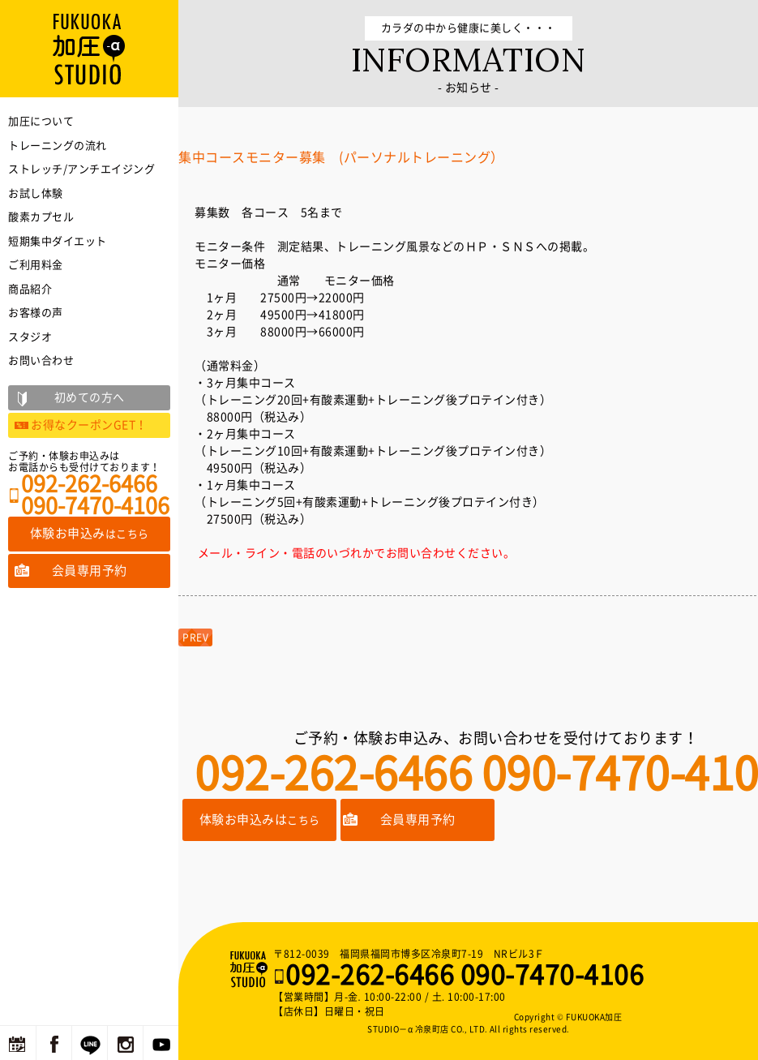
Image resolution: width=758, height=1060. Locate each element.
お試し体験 (35, 193)
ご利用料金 (35, 265)
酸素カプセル (41, 217)
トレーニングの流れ (57, 145)
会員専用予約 (418, 819)
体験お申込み (89, 533)
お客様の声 (35, 312)
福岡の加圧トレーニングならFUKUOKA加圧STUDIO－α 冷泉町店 (250, 969)
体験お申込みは (259, 819)
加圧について (41, 121)
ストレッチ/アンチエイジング (81, 169)
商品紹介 (30, 289)
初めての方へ (89, 397)
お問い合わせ (41, 360)
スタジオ (30, 337)
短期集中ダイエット (57, 241)
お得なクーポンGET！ (89, 425)
